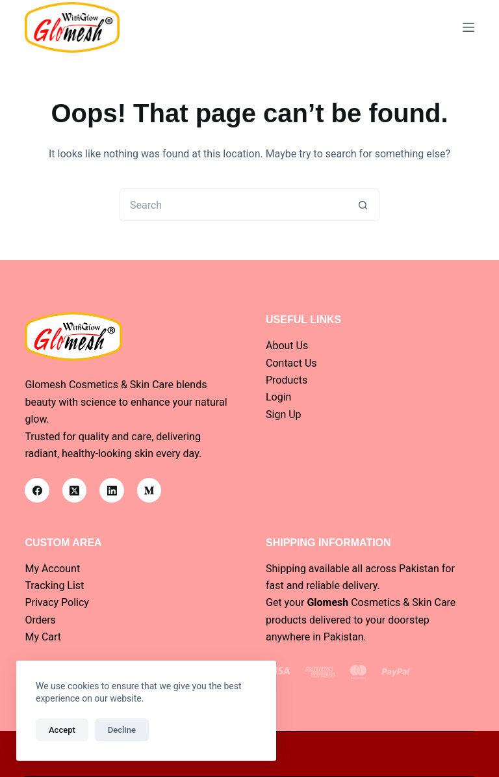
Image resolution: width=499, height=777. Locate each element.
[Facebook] (37, 490)
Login (278, 397)
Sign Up (283, 414)
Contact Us (291, 363)
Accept (62, 730)
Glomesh (327, 602)
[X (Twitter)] (74, 490)
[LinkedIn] (111, 490)
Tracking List (54, 585)
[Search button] (363, 205)
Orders (40, 620)
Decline (122, 730)
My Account (52, 568)
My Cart (43, 637)
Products (286, 380)
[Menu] (468, 27)
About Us (287, 345)
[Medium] (149, 490)
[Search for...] (233, 205)
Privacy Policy (57, 602)
